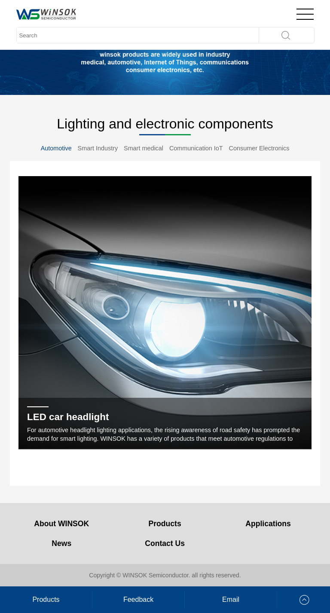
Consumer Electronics (259, 148)
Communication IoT (196, 148)
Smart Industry (98, 148)
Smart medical (143, 148)
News (61, 543)
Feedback (138, 599)
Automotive (56, 148)
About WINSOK (61, 523)
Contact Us (165, 543)
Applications (268, 523)
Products (165, 523)
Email (230, 599)
